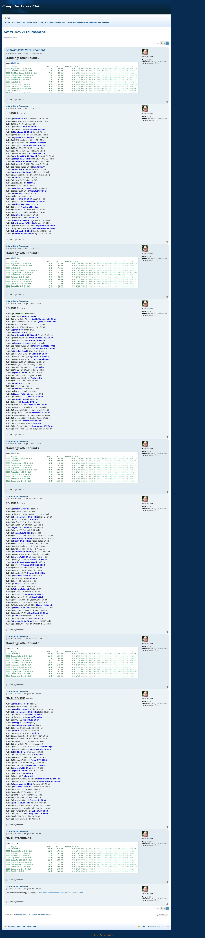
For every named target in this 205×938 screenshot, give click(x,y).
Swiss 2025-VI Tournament (24, 32)
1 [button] (164, 43)
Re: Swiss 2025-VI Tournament (25, 50)
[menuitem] (7, 18)
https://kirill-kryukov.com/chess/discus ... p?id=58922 (60, 892)
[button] (161, 43)
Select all (15, 63)
